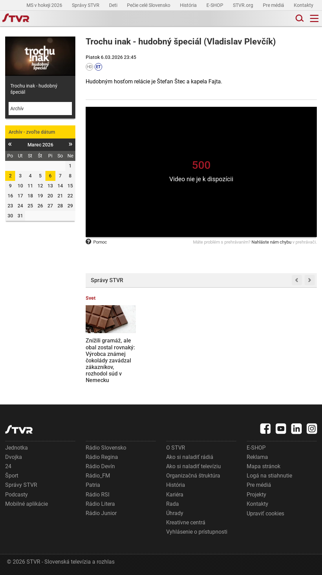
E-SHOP (215, 5)
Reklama (257, 457)
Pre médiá (274, 5)
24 (8, 466)
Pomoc (96, 242)
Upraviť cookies (265, 513)
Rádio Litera (100, 504)
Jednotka (16, 447)
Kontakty (303, 5)
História (189, 5)
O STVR (175, 447)
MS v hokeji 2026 (44, 5)
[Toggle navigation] (314, 18)
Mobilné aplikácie (26, 504)
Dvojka (13, 457)
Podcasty (16, 494)
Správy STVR (86, 5)
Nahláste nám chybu (271, 242)
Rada (172, 504)
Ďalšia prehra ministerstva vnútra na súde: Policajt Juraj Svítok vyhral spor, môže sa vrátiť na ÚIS (231, 357)
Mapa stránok (263, 466)
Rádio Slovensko (106, 447)
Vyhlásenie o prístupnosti (196, 531)
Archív (17, 108)
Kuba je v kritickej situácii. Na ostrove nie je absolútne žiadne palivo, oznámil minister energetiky (290, 357)
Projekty (256, 494)
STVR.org (243, 5)
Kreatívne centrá (185, 522)
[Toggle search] (299, 18)
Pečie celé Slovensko (149, 5)
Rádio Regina (102, 457)
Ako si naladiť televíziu (193, 466)
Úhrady (174, 513)
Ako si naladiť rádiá (189, 457)
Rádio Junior (101, 513)
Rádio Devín (100, 466)
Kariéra (174, 494)
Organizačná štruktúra (193, 475)
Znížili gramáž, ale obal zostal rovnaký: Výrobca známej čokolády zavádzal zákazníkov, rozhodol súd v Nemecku (110, 360)
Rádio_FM (98, 475)
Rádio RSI (97, 494)
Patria (93, 485)
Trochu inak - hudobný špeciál (33, 89)
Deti (113, 5)
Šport (11, 475)
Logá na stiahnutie (269, 475)
